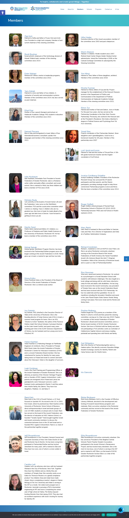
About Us (71, 9)
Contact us (108, 9)
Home (62, 9)
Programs (98, 9)
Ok (103, 515)
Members (80, 9)
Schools (89, 9)
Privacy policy (111, 515)
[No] (126, 515)
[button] (2, 12)
